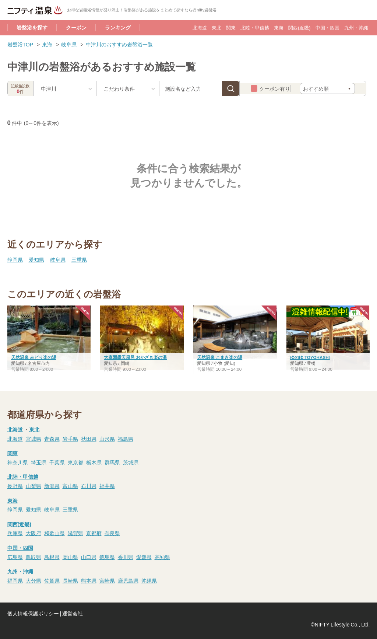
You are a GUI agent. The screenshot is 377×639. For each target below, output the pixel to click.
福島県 (125, 438)
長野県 (15, 485)
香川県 (125, 557)
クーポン (76, 27)
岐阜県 (69, 44)
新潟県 (52, 485)
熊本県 (88, 580)
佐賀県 (52, 580)
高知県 (162, 557)
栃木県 (94, 462)
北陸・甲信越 (254, 27)
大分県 (33, 580)
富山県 (70, 485)
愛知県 (36, 259)
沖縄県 (149, 580)
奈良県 (112, 533)
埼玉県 (38, 462)
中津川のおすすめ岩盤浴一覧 (119, 44)
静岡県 (15, 259)
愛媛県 (144, 557)
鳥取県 (33, 557)
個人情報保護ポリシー (33, 613)
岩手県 (70, 438)
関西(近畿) (299, 27)
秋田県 (88, 438)
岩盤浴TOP (20, 44)
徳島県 (107, 557)
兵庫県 (15, 533)
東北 (216, 27)
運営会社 (72, 613)
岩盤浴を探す (32, 27)
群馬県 (112, 462)
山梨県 (33, 485)
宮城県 (33, 438)
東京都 (75, 462)
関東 (231, 27)
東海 (278, 27)
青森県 (52, 438)
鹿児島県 (128, 580)
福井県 (107, 485)
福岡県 (15, 580)
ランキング (118, 27)
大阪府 (33, 533)
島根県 (52, 557)
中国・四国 (327, 27)
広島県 (15, 557)
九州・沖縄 (356, 27)
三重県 (79, 259)
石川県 (88, 485)
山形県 (107, 438)
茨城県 (130, 462)
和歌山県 (54, 533)
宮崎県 (107, 580)
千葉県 (57, 462)
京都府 (94, 533)
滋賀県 (75, 533)
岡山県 (70, 557)
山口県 (88, 557)
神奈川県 (17, 462)
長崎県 (70, 580)
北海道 (200, 27)
